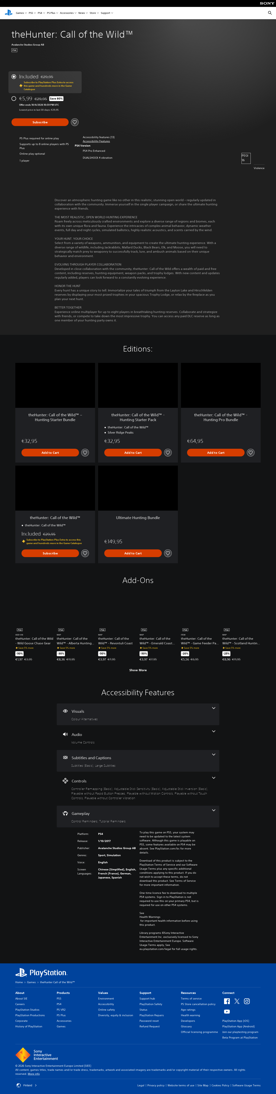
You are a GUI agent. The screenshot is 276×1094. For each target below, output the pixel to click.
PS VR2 (61, 1009)
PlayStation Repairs (152, 1015)
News (81, 13)
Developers (188, 1021)
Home (19, 982)
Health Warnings (150, 917)
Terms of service (191, 998)
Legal (140, 1085)
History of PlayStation (28, 1026)
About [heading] (19, 993)
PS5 (31, 13)
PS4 (40, 13)
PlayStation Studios (27, 1009)
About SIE (21, 998)
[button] (96, 141)
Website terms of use (181, 1085)
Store (93, 13)
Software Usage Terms (246, 1085)
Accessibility (106, 1004)
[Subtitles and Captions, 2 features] (138, 761)
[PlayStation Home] (8, 13)
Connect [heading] (228, 993)
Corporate (21, 1021)
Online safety (106, 1009)
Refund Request (150, 1026)
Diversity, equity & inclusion (115, 1015)
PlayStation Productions (30, 1015)
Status (143, 1009)
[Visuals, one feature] (138, 714)
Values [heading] (103, 993)
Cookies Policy (220, 1085)
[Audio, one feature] (138, 737)
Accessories (67, 13)
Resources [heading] (188, 993)
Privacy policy (155, 1085)
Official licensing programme (199, 1032)
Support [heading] (145, 993)
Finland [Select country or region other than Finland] (26, 1085)
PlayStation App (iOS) (235, 1021)
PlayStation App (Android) (238, 1026)
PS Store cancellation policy (198, 1004)
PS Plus (51, 13)
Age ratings (188, 1009)
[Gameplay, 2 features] (138, 816)
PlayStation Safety (151, 1004)
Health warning (190, 1015)
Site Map (203, 1085)
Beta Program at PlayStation (240, 1037)
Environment (106, 998)
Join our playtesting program (240, 1032)
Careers (20, 1004)
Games (20, 13)
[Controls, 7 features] (138, 788)
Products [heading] (63, 993)
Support (105, 13)
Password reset (149, 1021)
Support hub (147, 998)
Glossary (186, 1026)
